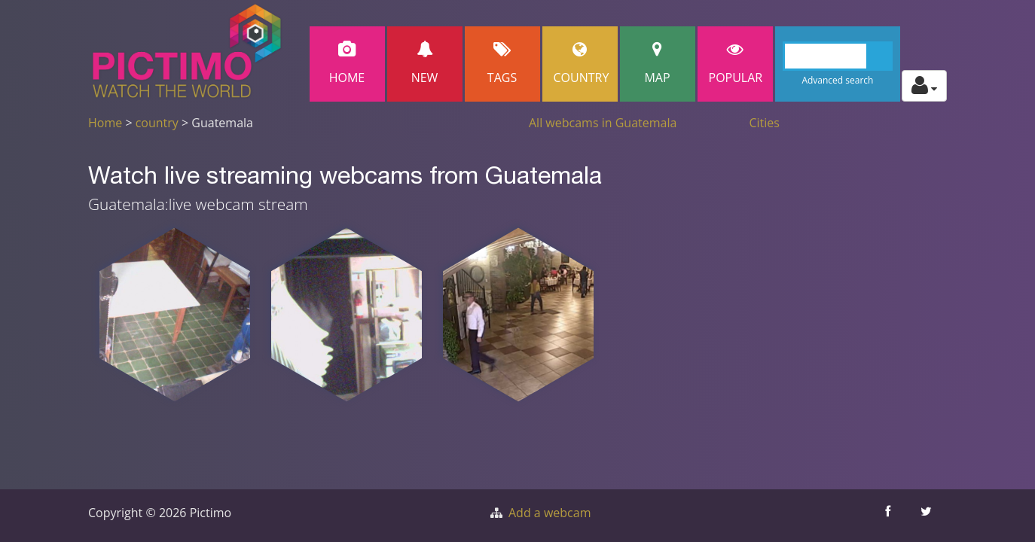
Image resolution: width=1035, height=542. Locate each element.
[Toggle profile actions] (924, 86)
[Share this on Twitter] (927, 515)
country (157, 122)
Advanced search (837, 80)
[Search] (838, 56)
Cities (765, 122)
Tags (502, 63)
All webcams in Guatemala (602, 122)
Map (657, 63)
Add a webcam (549, 512)
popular (736, 63)
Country (581, 63)
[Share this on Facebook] (889, 515)
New (424, 63)
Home (347, 63)
